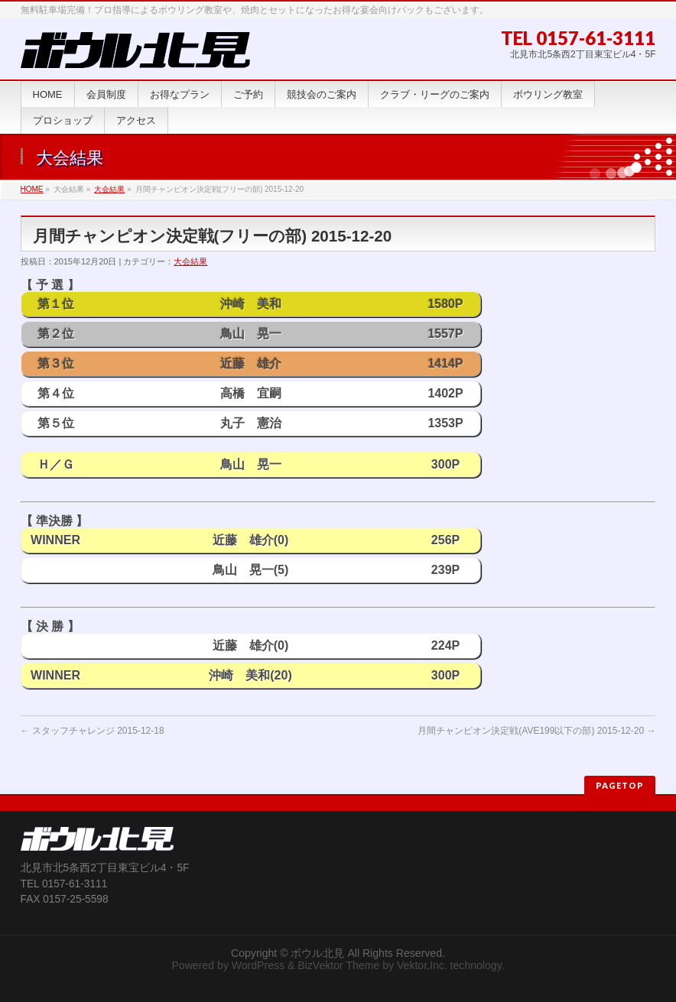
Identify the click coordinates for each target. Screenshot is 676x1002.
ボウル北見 (317, 953)
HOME (32, 189)
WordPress (258, 965)
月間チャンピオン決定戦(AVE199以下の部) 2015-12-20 (536, 730)
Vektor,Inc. (422, 965)
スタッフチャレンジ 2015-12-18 (92, 730)
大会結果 (109, 189)
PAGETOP (620, 785)
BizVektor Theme (338, 965)
